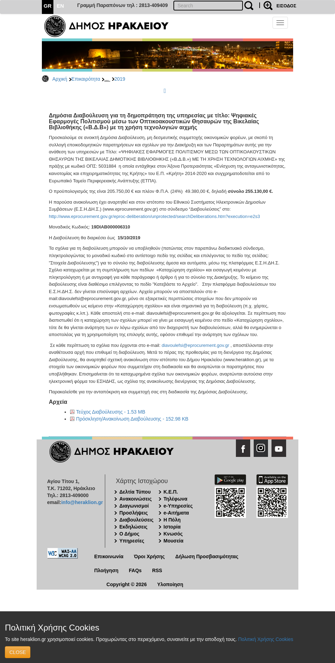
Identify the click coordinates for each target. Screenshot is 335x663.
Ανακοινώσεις (135, 499)
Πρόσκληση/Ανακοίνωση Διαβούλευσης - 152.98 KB (132, 419)
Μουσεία (174, 541)
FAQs (135, 570)
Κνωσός (173, 534)
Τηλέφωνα (175, 499)
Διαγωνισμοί (134, 506)
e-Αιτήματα (176, 513)
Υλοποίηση (170, 584)
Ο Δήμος (129, 534)
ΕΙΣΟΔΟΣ (286, 5)
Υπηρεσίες (131, 541)
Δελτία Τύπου (135, 492)
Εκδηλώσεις (133, 527)
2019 (119, 79)
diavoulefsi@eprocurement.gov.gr (195, 345)
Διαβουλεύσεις (136, 520)
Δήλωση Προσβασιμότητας (206, 556)
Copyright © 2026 (126, 584)
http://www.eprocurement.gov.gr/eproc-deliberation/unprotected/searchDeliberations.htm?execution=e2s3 (154, 216)
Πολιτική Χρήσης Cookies (265, 639)
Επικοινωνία (109, 556)
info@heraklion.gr (82, 502)
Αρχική (59, 79)
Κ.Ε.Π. (171, 492)
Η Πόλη (172, 520)
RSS (157, 570)
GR (48, 6)
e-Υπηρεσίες (178, 506)
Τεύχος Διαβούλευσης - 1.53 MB (110, 412)
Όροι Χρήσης (149, 556)
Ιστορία (172, 527)
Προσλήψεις (133, 513)
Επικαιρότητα (86, 79)
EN (60, 6)
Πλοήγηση (106, 570)
